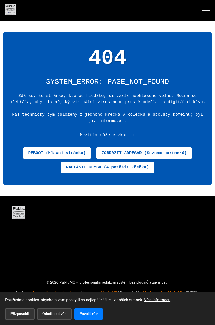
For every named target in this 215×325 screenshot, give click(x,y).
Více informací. (157, 300)
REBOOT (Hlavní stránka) (57, 153)
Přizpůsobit (19, 314)
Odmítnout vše (54, 314)
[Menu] (206, 10)
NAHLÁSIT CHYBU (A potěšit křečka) (107, 167)
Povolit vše (89, 314)
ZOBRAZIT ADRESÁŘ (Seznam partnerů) (144, 153)
